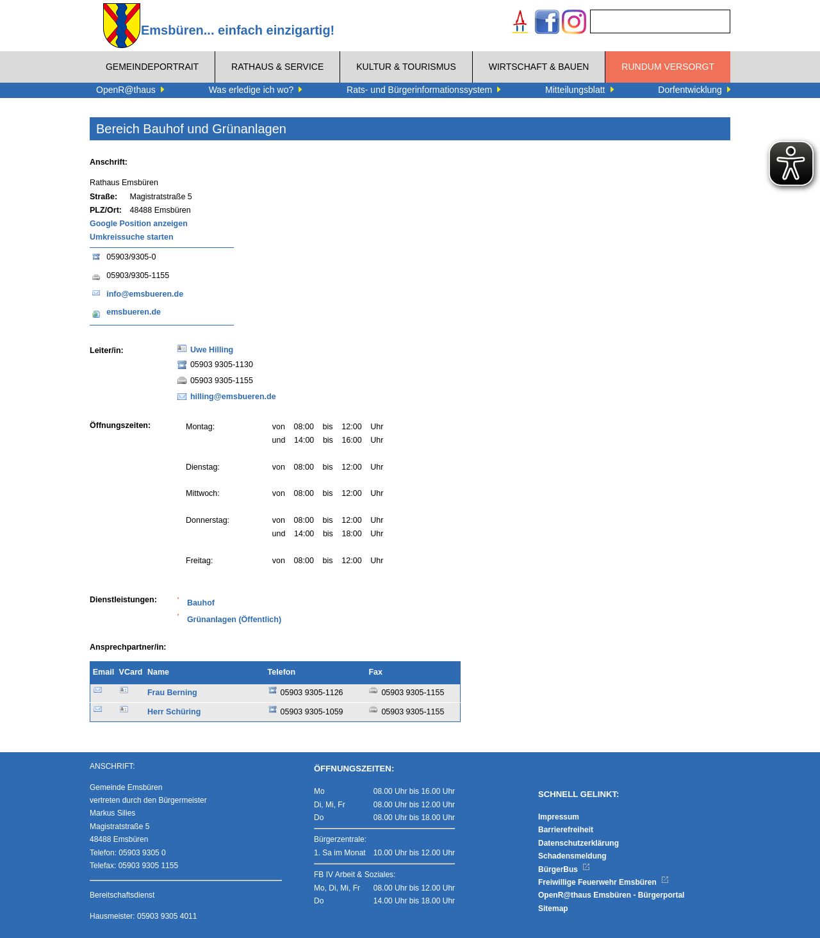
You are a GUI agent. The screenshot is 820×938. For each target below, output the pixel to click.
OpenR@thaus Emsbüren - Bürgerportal (611, 895)
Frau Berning (172, 692)
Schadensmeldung (572, 856)
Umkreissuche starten (132, 237)
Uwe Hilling (211, 349)
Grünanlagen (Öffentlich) (234, 619)
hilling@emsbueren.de (233, 396)
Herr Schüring (174, 711)
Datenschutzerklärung (578, 843)
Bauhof (201, 602)
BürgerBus (564, 869)
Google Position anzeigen (139, 223)
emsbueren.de (133, 312)
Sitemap (553, 908)
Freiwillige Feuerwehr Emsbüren (603, 882)
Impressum (558, 816)
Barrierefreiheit (565, 829)
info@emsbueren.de (144, 294)
